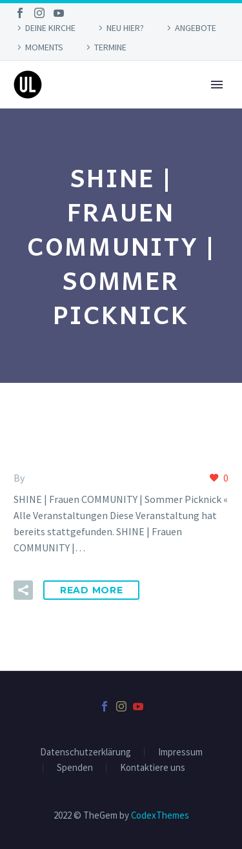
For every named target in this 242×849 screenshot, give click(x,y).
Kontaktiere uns (152, 768)
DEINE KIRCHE (50, 28)
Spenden (75, 768)
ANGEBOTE (195, 28)
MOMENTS (44, 47)
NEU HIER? (125, 28)
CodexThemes (160, 815)
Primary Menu (217, 84)
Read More (91, 590)
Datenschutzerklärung (85, 752)
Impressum (180, 752)
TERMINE (110, 47)
